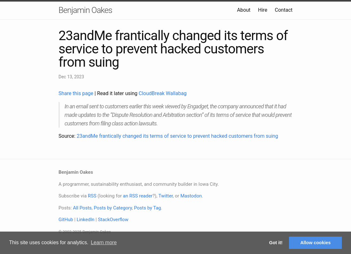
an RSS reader (138, 196)
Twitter (165, 196)
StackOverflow (113, 219)
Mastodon (191, 196)
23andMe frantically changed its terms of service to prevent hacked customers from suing (177, 136)
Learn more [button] (104, 242)
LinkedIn (85, 219)
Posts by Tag (147, 208)
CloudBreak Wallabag (163, 93)
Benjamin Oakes (85, 10)
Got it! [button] (275, 242)
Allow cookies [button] (315, 242)
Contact (283, 10)
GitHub (65, 219)
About (243, 10)
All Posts (82, 208)
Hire (262, 10)
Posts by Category (113, 208)
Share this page (76, 93)
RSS (92, 196)
